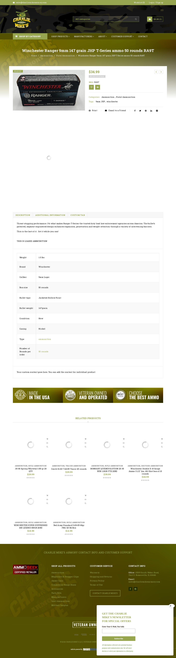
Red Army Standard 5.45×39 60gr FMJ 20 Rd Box (68, 526)
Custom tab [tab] (77, 215)
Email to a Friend (115, 110)
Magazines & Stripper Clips (65, 576)
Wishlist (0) (139, 2)
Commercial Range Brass (63, 584)
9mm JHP (100, 101)
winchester (112, 101)
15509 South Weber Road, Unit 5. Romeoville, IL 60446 (143, 573)
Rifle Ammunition (37, 466)
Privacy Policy (97, 580)
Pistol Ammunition (65, 55)
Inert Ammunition (60, 601)
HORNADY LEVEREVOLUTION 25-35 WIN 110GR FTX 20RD (107, 469)
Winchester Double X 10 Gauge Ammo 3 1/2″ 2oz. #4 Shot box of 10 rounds (145, 471)
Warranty (94, 572)
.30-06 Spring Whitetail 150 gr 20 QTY (30, 469)
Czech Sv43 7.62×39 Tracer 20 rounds (69, 469)
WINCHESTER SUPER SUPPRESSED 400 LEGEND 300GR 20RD (30, 526)
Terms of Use (96, 584)
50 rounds (43, 351)
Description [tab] (23, 215)
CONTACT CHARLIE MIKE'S (105, 593)
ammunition (45, 339)
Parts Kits (56, 593)
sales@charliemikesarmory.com (144, 581)
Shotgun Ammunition (152, 466)
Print (93, 110)
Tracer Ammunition (76, 466)
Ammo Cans (57, 580)
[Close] (172, 606)
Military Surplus (59, 605)
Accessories (57, 589)
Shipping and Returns (101, 576)
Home (34, 55)
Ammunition (46, 55)
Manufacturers (58, 597)
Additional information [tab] (50, 215)
